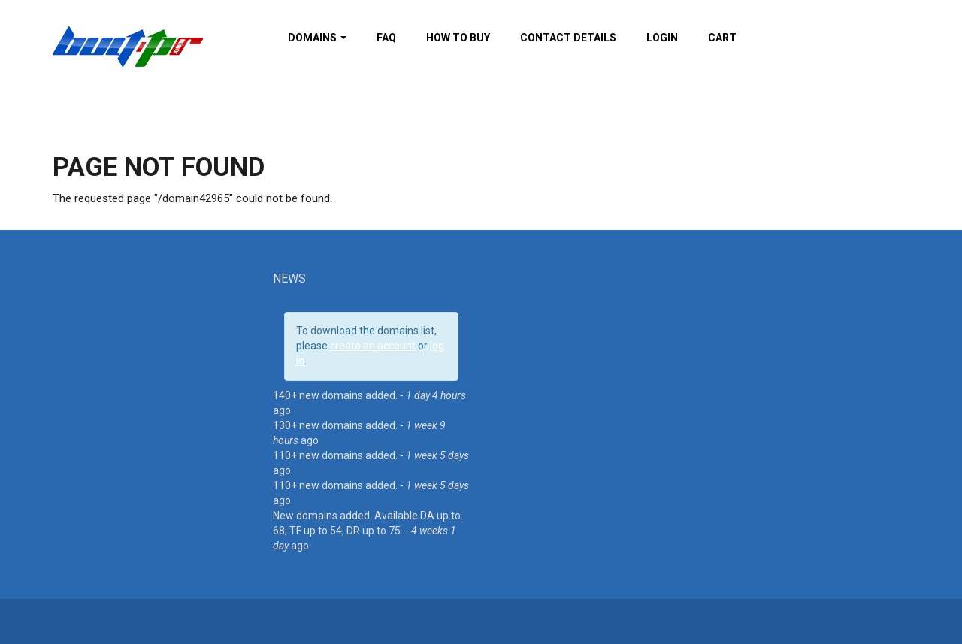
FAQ (386, 38)
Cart (722, 38)
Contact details (568, 38)
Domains (317, 38)
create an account (373, 346)
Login (662, 38)
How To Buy (458, 38)
